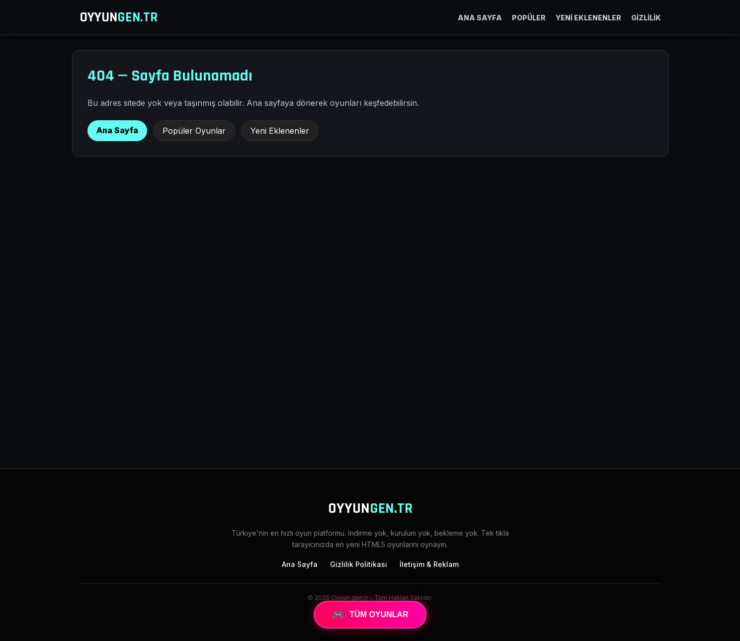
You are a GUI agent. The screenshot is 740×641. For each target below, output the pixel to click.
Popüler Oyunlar (194, 131)
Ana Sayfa (117, 130)
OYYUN (119, 17)
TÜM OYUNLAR (370, 615)
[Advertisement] (370, 379)
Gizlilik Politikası (358, 564)
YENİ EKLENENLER (588, 17)
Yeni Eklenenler (279, 131)
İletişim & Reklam (429, 564)
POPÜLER (529, 17)
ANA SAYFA (480, 17)
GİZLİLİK (646, 17)
